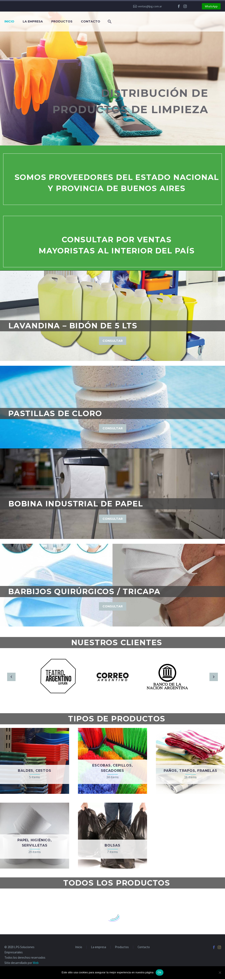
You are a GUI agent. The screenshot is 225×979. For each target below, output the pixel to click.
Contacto (90, 21)
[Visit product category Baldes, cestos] (34, 761)
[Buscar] (108, 21)
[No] (220, 972)
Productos (61, 21)
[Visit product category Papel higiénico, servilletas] (34, 836)
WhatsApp (211, 6)
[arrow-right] (214, 677)
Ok (159, 972)
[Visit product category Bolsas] (112, 836)
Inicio (9, 21)
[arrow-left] (11, 677)
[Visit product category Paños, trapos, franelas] (190, 761)
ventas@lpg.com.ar (150, 6)
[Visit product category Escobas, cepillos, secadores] (112, 761)
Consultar (113, 341)
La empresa (33, 21)
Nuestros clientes (116, 642)
